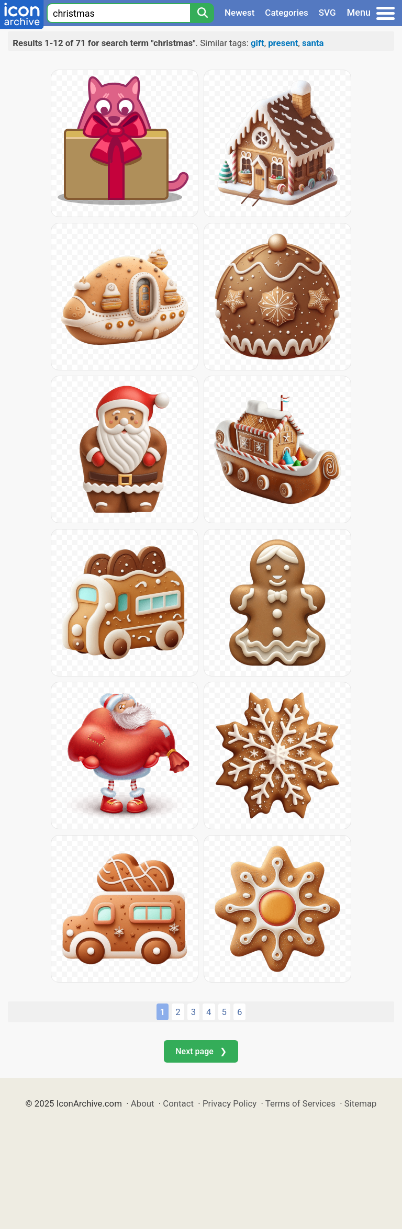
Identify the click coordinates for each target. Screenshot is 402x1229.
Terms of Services (300, 1103)
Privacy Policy (229, 1103)
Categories (286, 12)
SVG (327, 12)
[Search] (202, 13)
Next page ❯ (200, 1051)
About (142, 1103)
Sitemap (360, 1103)
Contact (178, 1103)
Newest (239, 12)
